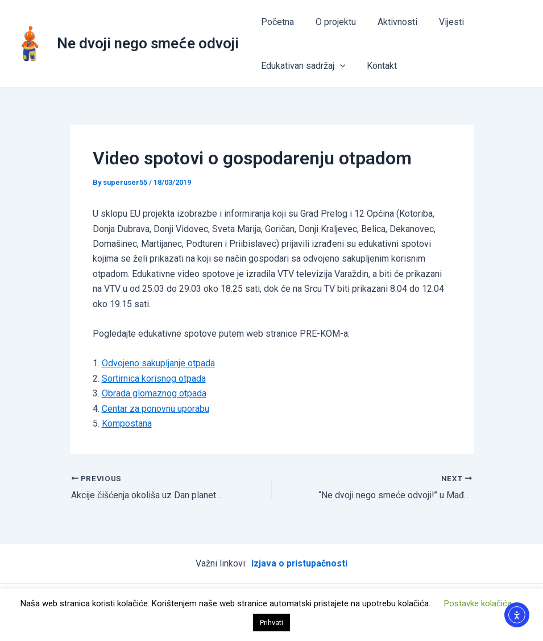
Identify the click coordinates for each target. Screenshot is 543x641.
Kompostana (127, 423)
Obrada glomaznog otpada (154, 393)
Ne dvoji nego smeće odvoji (148, 43)
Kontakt (377, 65)
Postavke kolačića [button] (478, 603)
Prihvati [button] (271, 622)
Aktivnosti (389, 21)
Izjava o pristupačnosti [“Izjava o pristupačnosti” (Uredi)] (299, 563)
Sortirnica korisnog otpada (154, 378)
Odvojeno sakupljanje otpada (158, 363)
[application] (338, 66)
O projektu (330, 21)
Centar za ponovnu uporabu (155, 408)
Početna (275, 21)
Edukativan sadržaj (301, 66)
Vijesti (439, 21)
